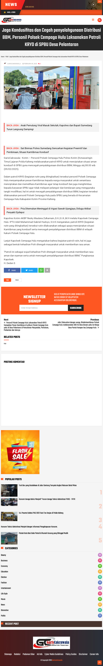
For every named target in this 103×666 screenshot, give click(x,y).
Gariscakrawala (57, 660)
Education (4, 572)
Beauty (3, 555)
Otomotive (4, 610)
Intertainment (6, 588)
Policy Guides (71, 654)
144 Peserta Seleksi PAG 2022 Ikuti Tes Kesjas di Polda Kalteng (41, 513)
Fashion (4, 583)
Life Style (4, 594)
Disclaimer (83, 654)
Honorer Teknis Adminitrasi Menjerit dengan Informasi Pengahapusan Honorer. (29, 527)
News (3, 605)
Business (4, 561)
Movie (3, 599)
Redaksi (17, 654)
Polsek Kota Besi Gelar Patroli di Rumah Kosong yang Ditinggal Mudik (43, 533)
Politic (3, 616)
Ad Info (39, 654)
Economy (4, 566)
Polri (17, 280)
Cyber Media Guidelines (54, 654)
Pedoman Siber (29, 654)
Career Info (94, 654)
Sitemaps (8, 654)
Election (4, 577)
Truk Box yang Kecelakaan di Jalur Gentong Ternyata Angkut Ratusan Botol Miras (48, 485)
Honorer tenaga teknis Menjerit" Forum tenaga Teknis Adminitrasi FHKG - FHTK (47, 499)
